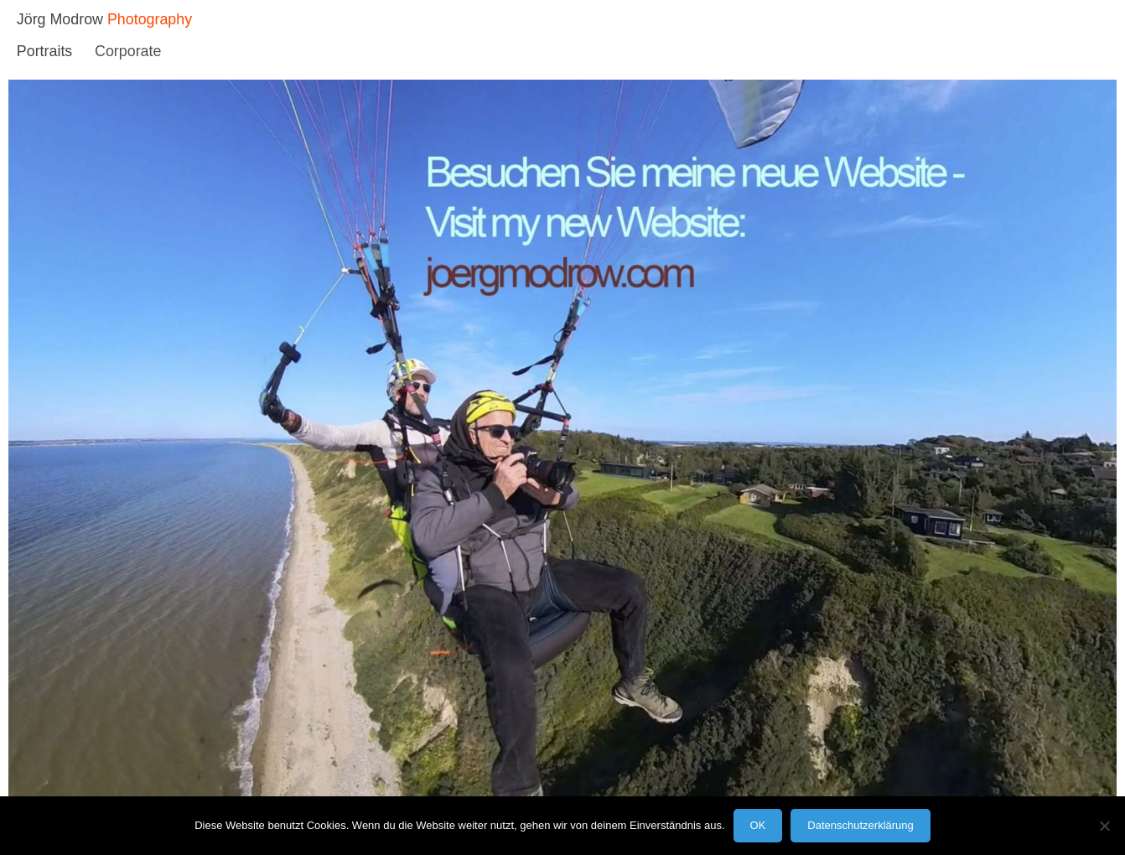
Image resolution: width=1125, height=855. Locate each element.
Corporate (128, 51)
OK (758, 825)
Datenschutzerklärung (860, 825)
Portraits (44, 51)
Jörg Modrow (60, 19)
